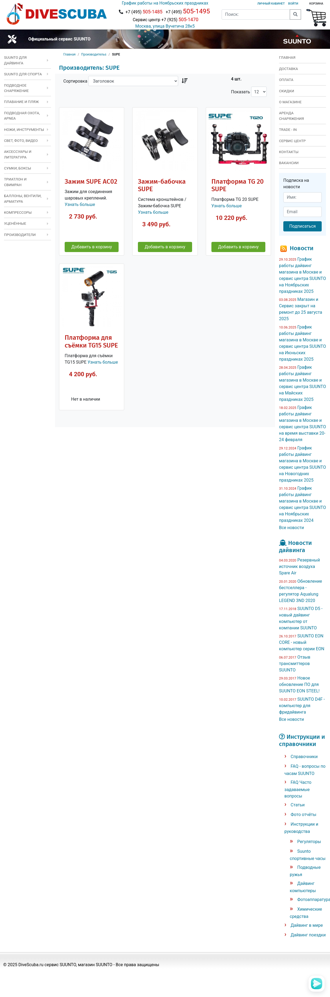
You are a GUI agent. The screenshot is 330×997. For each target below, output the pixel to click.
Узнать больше (80, 204)
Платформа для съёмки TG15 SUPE (91, 341)
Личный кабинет (271, 3)
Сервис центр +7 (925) (165, 19)
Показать (240, 91)
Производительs (94, 54)
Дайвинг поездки (308, 934)
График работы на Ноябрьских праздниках (165, 3)
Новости (301, 248)
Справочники (304, 756)
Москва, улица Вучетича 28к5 (165, 26)
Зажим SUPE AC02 (91, 181)
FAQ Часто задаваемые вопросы (297, 789)
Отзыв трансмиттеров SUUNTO (294, 664)
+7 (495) (143, 11)
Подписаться (302, 226)
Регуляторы (309, 841)
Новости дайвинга (295, 546)
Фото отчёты (303, 814)
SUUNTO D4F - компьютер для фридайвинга (302, 706)
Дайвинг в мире (307, 925)
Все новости (291, 527)
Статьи (298, 804)
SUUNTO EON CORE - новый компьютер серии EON (301, 642)
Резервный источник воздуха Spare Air (299, 566)
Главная (69, 54)
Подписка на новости (296, 183)
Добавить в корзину (91, 246)
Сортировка (75, 81)
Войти (293, 3)
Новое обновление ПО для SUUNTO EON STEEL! (299, 684)
